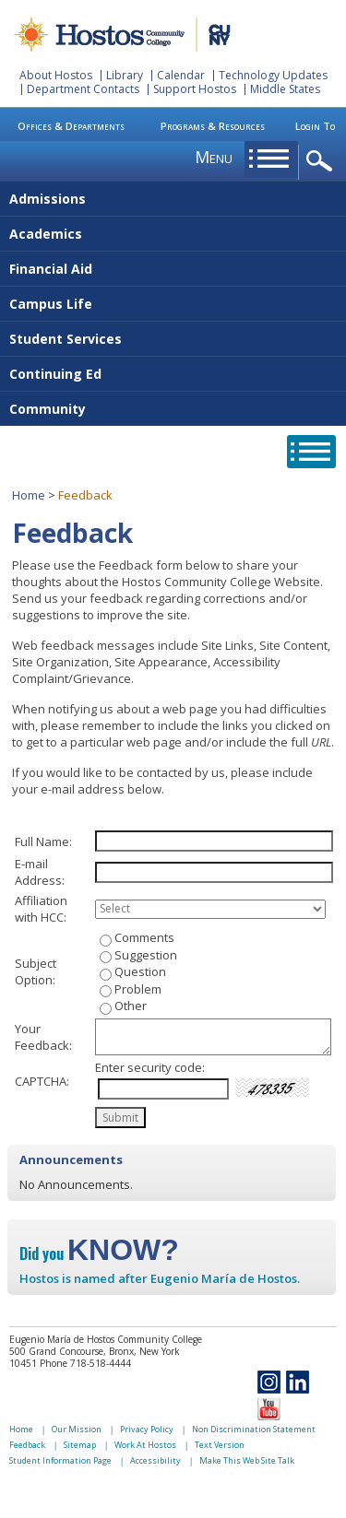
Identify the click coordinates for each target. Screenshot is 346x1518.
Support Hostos (194, 89)
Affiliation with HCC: (41, 908)
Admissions (47, 198)
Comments (144, 937)
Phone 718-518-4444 (85, 1363)
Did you (99, 1253)
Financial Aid (50, 268)
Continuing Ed (55, 373)
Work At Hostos (145, 1445)
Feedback (27, 1445)
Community (47, 409)
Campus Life (50, 303)
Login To (315, 126)
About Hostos (55, 75)
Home (28, 495)
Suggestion (145, 955)
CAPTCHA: (42, 1081)
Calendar (181, 75)
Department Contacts (83, 89)
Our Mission (76, 1429)
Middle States (285, 89)
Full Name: (43, 841)
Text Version (220, 1445)
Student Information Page (60, 1460)
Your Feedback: (43, 1036)
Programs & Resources (213, 126)
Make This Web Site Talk (246, 1460)
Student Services (65, 338)
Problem (137, 989)
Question (140, 971)
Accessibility (155, 1460)
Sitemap (80, 1445)
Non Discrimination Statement (254, 1429)
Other (130, 1005)
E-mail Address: (40, 871)
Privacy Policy (146, 1429)
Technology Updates (273, 75)
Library (124, 75)
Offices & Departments (71, 126)
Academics (45, 233)
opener (322, 162)
